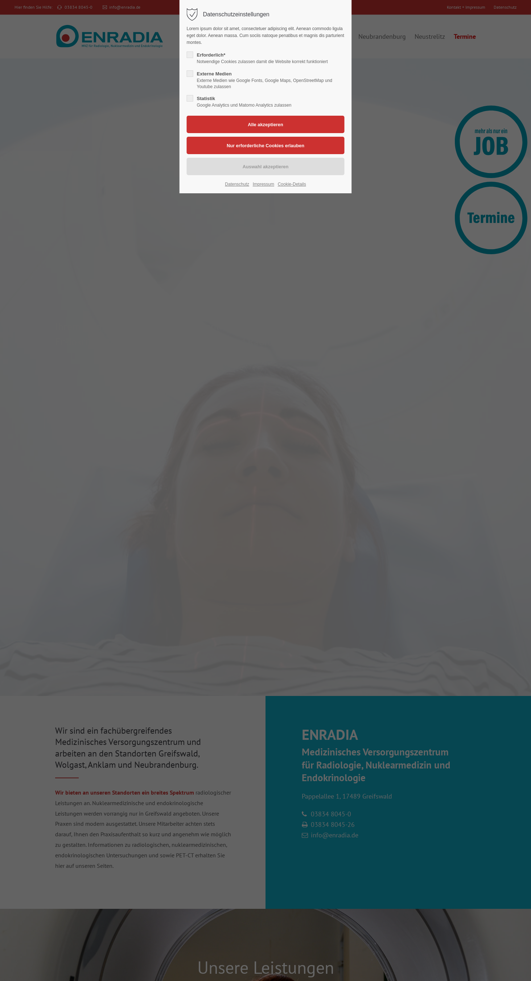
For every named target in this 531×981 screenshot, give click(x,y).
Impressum (263, 184)
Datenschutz (237, 184)
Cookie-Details (292, 184)
